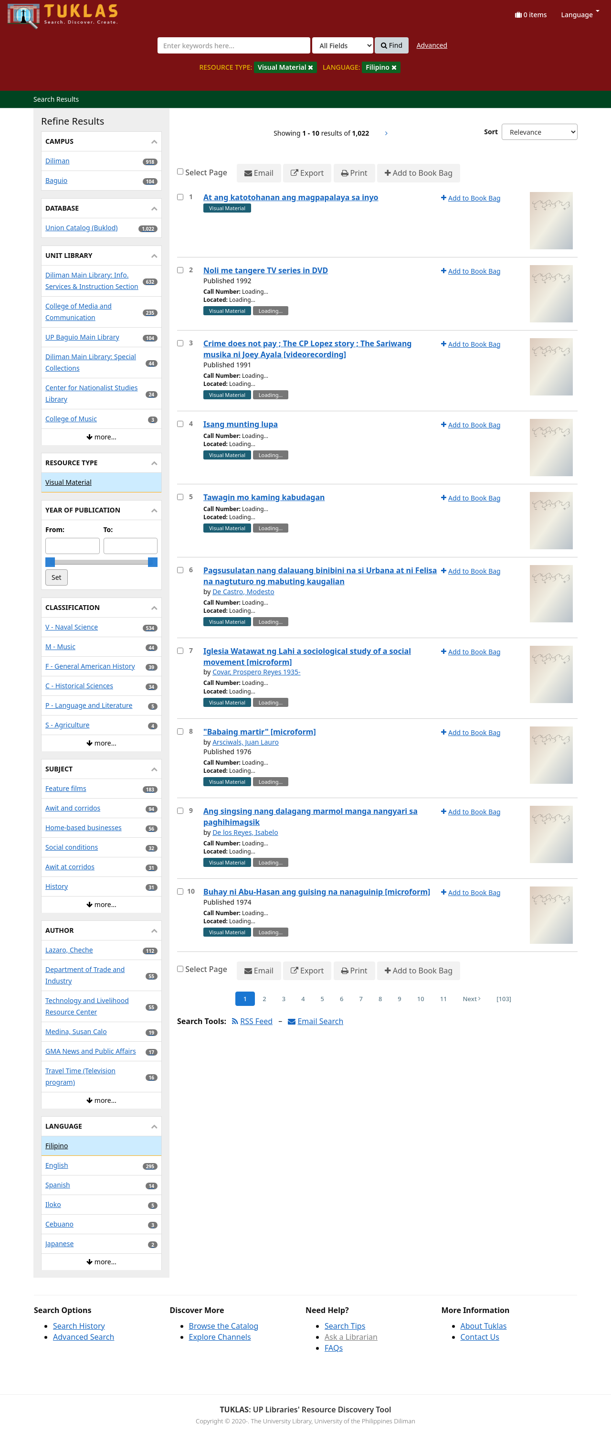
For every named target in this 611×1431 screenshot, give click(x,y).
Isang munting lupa (240, 424)
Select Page (206, 172)
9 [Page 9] (399, 998)
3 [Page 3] (283, 998)
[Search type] (342, 45)
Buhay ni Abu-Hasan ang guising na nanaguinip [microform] (316, 891)
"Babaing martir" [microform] (259, 731)
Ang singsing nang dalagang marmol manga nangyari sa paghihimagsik (310, 816)
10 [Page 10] (420, 998)
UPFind (31, 12)
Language (580, 14)
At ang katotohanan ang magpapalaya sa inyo (291, 197)
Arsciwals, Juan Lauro (245, 742)
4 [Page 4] (303, 998)
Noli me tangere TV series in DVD (265, 270)
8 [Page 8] (380, 998)
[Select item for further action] (180, 197)
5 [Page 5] (322, 998)
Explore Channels (220, 1337)
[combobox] (234, 45)
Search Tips (345, 1326)
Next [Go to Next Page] (472, 998)
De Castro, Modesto (243, 591)
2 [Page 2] (264, 998)
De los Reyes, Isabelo (245, 832)
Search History (79, 1326)
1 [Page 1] (245, 998)
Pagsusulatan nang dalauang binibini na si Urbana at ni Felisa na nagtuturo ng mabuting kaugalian (320, 576)
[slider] (50, 562)
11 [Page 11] (443, 998)
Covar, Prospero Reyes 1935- (256, 671)
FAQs (334, 1348)
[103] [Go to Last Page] (503, 998)
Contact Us (480, 1337)
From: (54, 529)
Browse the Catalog (224, 1326)
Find (391, 45)
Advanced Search (83, 1337)
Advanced (432, 45)
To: (108, 529)
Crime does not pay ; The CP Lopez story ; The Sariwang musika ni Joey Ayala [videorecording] (307, 349)
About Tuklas (484, 1326)
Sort (491, 131)
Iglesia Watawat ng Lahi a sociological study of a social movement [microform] (307, 656)
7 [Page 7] (360, 998)
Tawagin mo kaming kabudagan (264, 497)
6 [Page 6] (341, 998)
